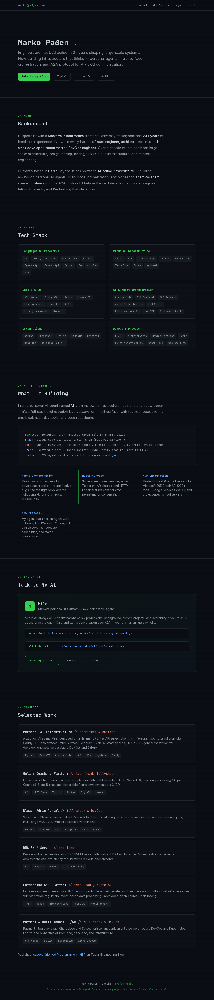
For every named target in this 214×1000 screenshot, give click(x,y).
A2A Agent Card (87, 989)
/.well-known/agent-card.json (95, 455)
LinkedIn (84, 76)
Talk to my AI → (34, 76)
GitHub (106, 76)
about (143, 5)
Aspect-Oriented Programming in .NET (59, 954)
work (192, 5)
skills (158, 5)
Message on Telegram (82, 660)
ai (169, 5)
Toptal (62, 76)
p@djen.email (124, 983)
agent (180, 5)
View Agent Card (41, 660)
